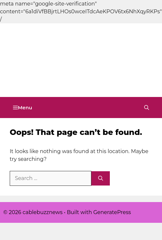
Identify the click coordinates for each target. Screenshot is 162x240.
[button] (147, 107)
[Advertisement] (61, 32)
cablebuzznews (45, 79)
